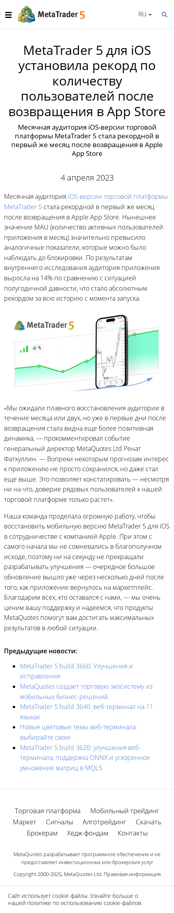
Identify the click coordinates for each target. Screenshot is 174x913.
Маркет (24, 821)
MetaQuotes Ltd (82, 874)
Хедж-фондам (87, 832)
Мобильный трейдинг (124, 810)
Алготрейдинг (104, 821)
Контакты (133, 832)
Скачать (149, 821)
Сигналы (59, 821)
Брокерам (42, 832)
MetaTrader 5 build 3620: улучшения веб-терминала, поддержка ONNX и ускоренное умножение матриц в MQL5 (85, 757)
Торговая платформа (48, 810)
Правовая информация (132, 874)
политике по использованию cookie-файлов (84, 903)
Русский (141, 14)
